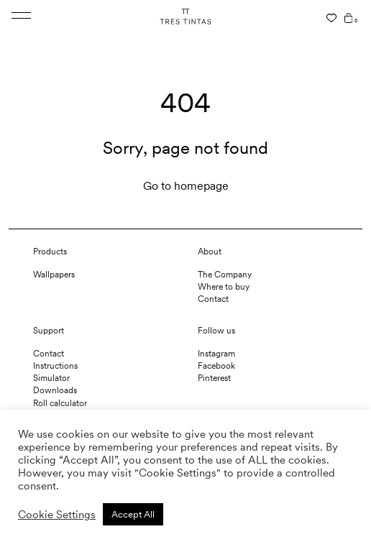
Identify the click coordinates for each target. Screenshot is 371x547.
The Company (225, 275)
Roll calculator (60, 403)
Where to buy (223, 287)
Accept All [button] (133, 514)
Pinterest (214, 378)
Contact (213, 299)
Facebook (216, 366)
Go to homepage (186, 186)
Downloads (55, 390)
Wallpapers (54, 275)
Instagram (216, 354)
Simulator (51, 378)
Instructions (55, 366)
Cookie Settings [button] (57, 514)
